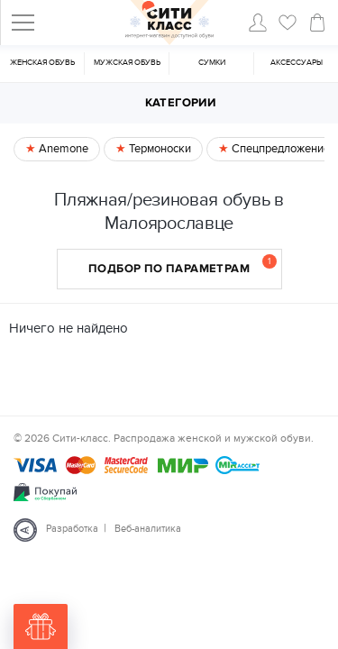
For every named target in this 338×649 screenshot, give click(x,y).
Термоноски (158, 149)
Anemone (62, 149)
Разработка (72, 529)
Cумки (211, 63)
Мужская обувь (127, 63)
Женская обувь (42, 63)
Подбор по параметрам (182, 265)
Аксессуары (296, 63)
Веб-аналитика (147, 529)
